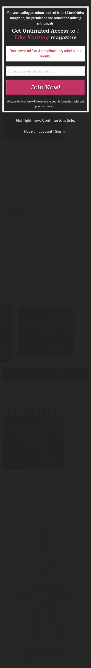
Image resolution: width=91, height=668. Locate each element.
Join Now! (45, 87)
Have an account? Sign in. (45, 131)
